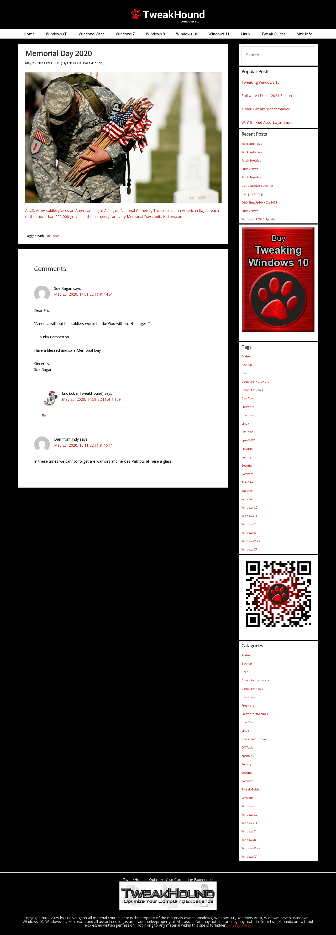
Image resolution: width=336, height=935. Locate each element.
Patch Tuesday (251, 160)
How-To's (248, 415)
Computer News (252, 390)
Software (247, 474)
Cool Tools (248, 398)
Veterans (247, 499)
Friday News (250, 169)
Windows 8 (249, 533)
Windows (248, 806)
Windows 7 (249, 524)
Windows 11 (249, 516)
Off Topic (52, 236)
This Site (247, 482)
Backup (247, 365)
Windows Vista (251, 541)
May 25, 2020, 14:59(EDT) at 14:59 (91, 399)
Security (247, 465)
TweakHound (168, 15)
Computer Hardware (255, 381)
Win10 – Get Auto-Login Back (267, 122)
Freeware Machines (255, 714)
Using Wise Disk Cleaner (257, 186)
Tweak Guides (251, 789)
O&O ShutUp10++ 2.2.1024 (259, 202)
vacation (248, 491)
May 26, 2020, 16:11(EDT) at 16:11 (83, 445)
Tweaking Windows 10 (261, 82)
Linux (245, 423)
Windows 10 (249, 507)
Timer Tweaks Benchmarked (266, 108)
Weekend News (252, 144)
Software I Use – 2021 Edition (267, 95)
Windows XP (249, 549)
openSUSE (248, 440)
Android (247, 356)
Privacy (246, 457)
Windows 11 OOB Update (258, 219)
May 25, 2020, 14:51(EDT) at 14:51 (83, 294)
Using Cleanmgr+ (253, 194)
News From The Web (255, 739)
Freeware (248, 407)
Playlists (247, 449)
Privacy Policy (239, 925)
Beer (245, 373)
